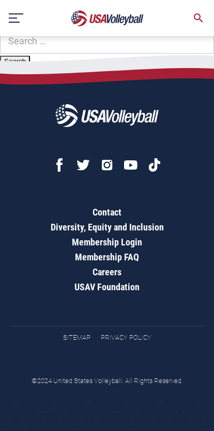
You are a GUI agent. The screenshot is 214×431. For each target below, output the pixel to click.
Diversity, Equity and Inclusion (107, 227)
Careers (107, 272)
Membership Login (107, 242)
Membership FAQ (107, 257)
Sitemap (76, 337)
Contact (107, 212)
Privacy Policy (126, 337)
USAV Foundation (107, 286)
